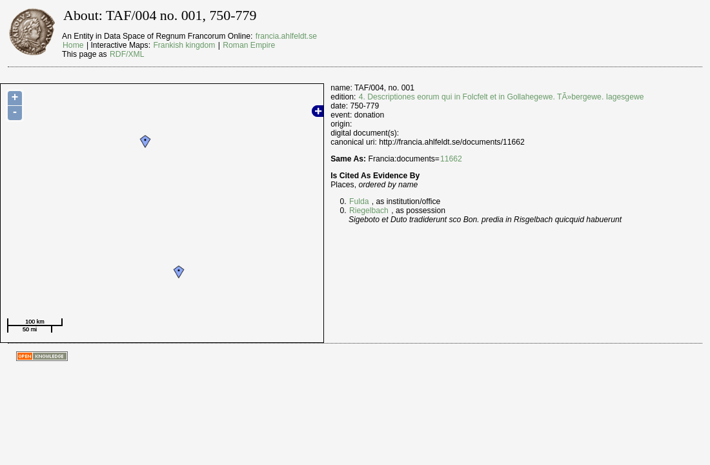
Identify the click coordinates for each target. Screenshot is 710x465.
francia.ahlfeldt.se (286, 36)
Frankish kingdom (184, 45)
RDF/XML (127, 54)
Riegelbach (369, 210)
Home (73, 45)
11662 (451, 158)
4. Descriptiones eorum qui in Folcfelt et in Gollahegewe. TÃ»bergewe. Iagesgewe (501, 96)
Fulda (359, 201)
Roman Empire (249, 45)
